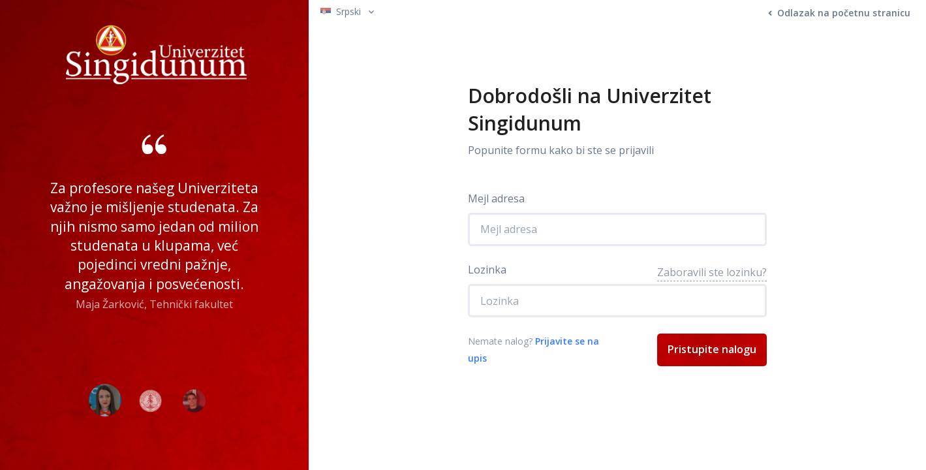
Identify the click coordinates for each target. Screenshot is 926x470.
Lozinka (487, 269)
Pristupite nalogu (712, 349)
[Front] (156, 50)
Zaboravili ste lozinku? (712, 272)
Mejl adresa (496, 198)
